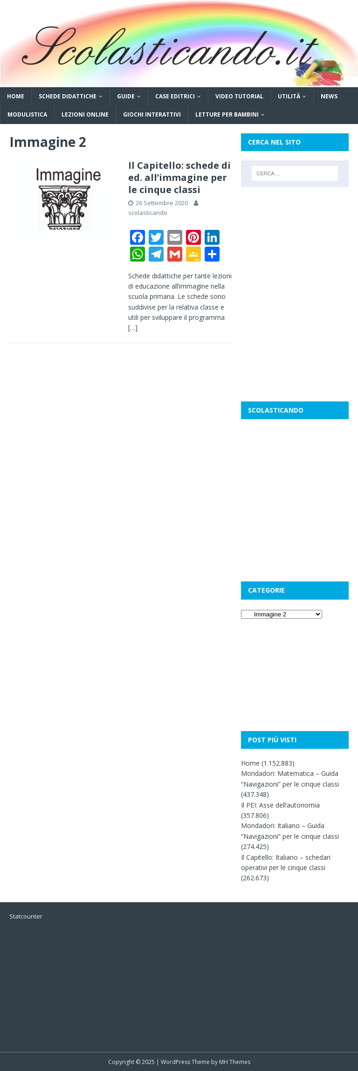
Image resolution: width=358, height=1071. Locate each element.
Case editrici (175, 96)
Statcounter (25, 916)
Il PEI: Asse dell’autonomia (280, 805)
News (329, 96)
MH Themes (234, 1062)
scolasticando (147, 212)
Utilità (289, 96)
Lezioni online (85, 114)
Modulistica (27, 114)
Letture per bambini (227, 114)
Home (15, 96)
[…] (133, 327)
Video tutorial (239, 96)
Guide (126, 96)
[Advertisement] (294, 243)
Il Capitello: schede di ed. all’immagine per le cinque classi (179, 177)
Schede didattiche (67, 96)
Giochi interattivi (152, 114)
